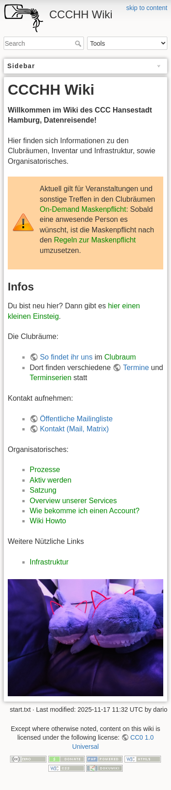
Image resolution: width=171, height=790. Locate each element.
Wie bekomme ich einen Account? (85, 511)
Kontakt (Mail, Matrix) (74, 429)
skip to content (146, 7)
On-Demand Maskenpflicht (83, 209)
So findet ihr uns (66, 357)
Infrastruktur (49, 562)
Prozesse (45, 469)
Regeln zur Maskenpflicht (95, 240)
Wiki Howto (48, 521)
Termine (136, 367)
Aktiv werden (51, 480)
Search (79, 43)
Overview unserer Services (73, 501)
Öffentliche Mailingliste (76, 419)
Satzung (43, 490)
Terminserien (51, 378)
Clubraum (120, 357)
